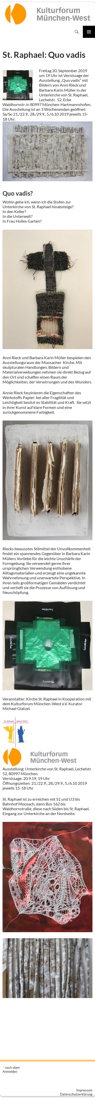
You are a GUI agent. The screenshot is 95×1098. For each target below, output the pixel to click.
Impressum (84, 1090)
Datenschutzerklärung (76, 1094)
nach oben (12, 1067)
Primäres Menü (89, 32)
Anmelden (10, 1071)
